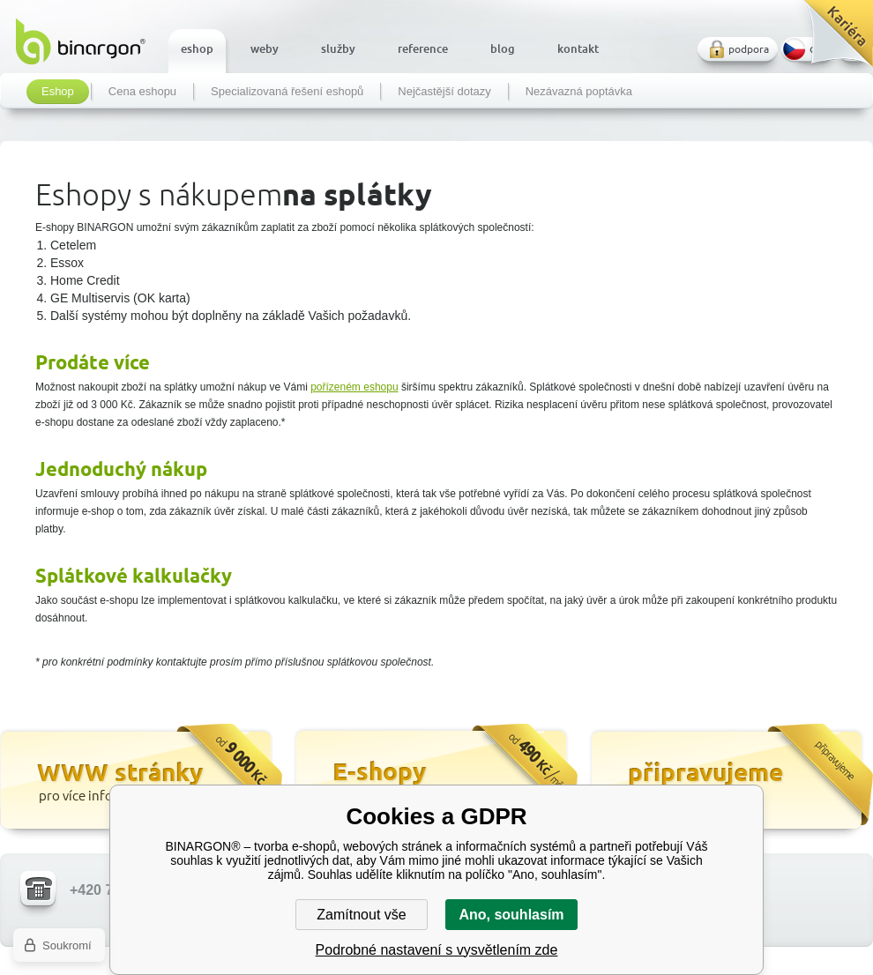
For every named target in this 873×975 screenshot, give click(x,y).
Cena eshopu (142, 91)
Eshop (57, 91)
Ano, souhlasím (511, 914)
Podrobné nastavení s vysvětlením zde (437, 949)
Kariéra (832, 40)
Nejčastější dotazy (444, 91)
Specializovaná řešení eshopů (287, 91)
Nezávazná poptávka (579, 91)
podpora (748, 49)
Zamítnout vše (361, 914)
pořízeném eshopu (354, 387)
